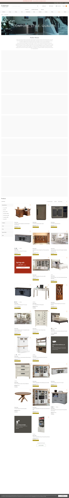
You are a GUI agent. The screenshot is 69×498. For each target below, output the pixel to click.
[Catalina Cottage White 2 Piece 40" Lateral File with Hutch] (41, 441)
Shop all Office (34, 163)
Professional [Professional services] (26, 9)
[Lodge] (47, 107)
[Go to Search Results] (37, 6)
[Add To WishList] (30, 211)
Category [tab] (3, 229)
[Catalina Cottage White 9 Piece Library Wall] (41, 281)
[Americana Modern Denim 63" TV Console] (23, 309)
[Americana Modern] (9, 62)
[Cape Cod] (60, 85)
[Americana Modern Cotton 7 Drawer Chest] (41, 334)
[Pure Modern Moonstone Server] (59, 228)
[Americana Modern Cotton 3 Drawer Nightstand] (23, 388)
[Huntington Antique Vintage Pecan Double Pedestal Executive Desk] (23, 228)
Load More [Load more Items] (41, 451)
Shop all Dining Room (34, 120)
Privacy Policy (34, 496)
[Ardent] (22, 172)
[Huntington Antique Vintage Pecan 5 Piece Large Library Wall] (41, 255)
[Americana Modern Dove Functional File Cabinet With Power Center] (59, 414)
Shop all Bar (34, 98)
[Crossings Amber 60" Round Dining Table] (23, 413)
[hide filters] (3, 207)
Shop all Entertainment (34, 185)
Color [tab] (3, 232)
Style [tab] (3, 241)
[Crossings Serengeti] (60, 62)
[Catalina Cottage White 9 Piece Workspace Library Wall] (41, 387)
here (45, 496)
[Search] (25, 6)
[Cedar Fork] (22, 107)
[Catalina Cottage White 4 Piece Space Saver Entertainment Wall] (41, 413)
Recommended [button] (60, 207)
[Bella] (34, 85)
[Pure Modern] (60, 107)
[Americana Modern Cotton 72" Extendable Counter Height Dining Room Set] (23, 334)
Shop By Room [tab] (4, 211)
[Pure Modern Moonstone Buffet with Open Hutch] (41, 362)
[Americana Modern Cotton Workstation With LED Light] (23, 362)
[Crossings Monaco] (47, 62)
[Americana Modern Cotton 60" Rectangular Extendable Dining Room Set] (59, 255)
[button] (44, 6)
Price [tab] (3, 235)
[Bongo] (22, 129)
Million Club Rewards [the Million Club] (34, 9)
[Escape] (34, 107)
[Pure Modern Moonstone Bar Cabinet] (41, 228)
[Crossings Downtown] (34, 62)
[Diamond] (60, 129)
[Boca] (47, 85)
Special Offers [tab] (4, 238)
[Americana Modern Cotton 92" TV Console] (59, 387)
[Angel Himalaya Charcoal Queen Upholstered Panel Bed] (59, 336)
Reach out (17, 434)
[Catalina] (22, 62)
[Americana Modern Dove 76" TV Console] (23, 256)
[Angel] (22, 150)
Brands (2, 14)
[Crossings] (47, 129)
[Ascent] (22, 85)
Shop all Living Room (34, 76)
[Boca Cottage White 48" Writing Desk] (41, 309)
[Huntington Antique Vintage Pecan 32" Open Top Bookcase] (59, 308)
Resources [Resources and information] (42, 9)
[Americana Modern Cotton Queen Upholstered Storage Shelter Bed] (59, 282)
